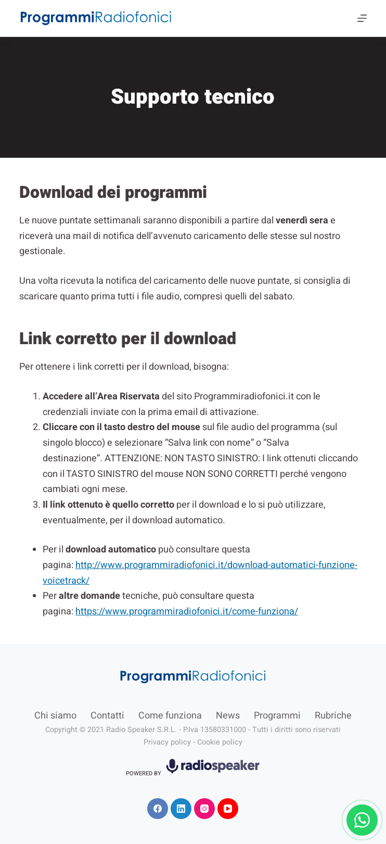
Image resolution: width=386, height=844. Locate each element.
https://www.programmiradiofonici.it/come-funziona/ (186, 611)
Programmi (277, 716)
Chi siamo (55, 716)
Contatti (107, 716)
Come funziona (170, 716)
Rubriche (333, 716)
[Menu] (362, 18)
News (228, 716)
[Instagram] (204, 808)
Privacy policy (167, 742)
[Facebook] (157, 808)
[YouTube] (227, 808)
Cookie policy (219, 742)
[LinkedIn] (181, 808)
